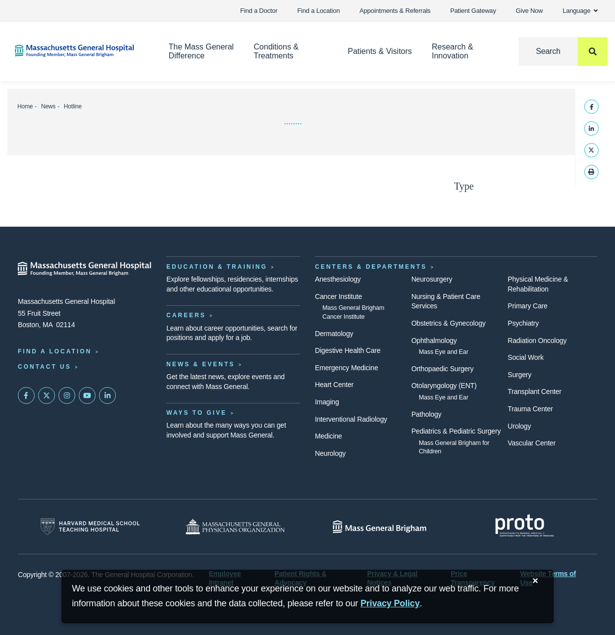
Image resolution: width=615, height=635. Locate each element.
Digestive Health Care (347, 350)
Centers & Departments (371, 266)
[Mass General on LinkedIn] (107, 395)
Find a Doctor (258, 10)
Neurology (330, 453)
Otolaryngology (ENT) (444, 386)
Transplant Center (534, 391)
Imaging (327, 402)
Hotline (73, 106)
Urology (519, 426)
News (48, 106)
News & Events (200, 364)
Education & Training (216, 266)
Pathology (426, 414)
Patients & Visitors (380, 51)
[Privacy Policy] (390, 603)
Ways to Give (196, 412)
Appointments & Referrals (394, 10)
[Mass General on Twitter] (46, 395)
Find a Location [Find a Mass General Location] (55, 351)
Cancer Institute (338, 296)
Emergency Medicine (346, 368)
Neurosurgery (432, 279)
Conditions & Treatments (276, 51)
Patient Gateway (473, 10)
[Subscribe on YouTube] (87, 395)
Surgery (519, 375)
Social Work (525, 357)
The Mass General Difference (201, 51)
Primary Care (527, 306)
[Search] (563, 51)
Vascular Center (532, 443)
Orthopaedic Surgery (442, 369)
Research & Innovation (452, 51)
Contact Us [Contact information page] (44, 366)
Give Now (529, 10)
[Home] (77, 51)
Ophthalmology (434, 340)
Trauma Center (530, 409)
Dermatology (334, 334)
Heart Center (334, 385)
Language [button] (580, 10)
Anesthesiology (337, 279)
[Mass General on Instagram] (66, 395)
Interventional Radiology (351, 419)
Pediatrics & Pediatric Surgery (456, 431)
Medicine (328, 436)
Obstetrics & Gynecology (448, 323)
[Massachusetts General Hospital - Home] (85, 268)
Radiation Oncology (537, 340)
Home (25, 106)
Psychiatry (523, 323)
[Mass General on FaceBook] (26, 395)
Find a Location (318, 10)
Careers (186, 315)
